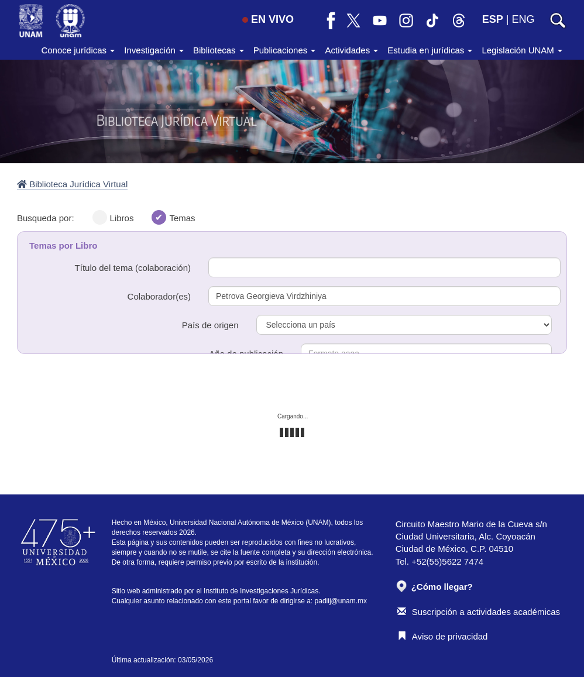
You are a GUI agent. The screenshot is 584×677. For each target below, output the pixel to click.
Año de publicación (246, 354)
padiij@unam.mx (341, 601)
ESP (492, 19)
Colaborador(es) (159, 296)
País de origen (210, 325)
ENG (522, 19)
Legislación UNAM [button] (522, 50)
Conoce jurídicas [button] (78, 50)
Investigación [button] (154, 50)
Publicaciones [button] (284, 50)
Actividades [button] (351, 50)
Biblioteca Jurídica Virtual (72, 184)
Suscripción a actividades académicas (478, 612)
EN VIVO (268, 19)
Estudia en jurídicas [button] (429, 50)
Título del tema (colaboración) (133, 268)
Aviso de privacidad (442, 636)
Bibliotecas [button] (218, 50)
